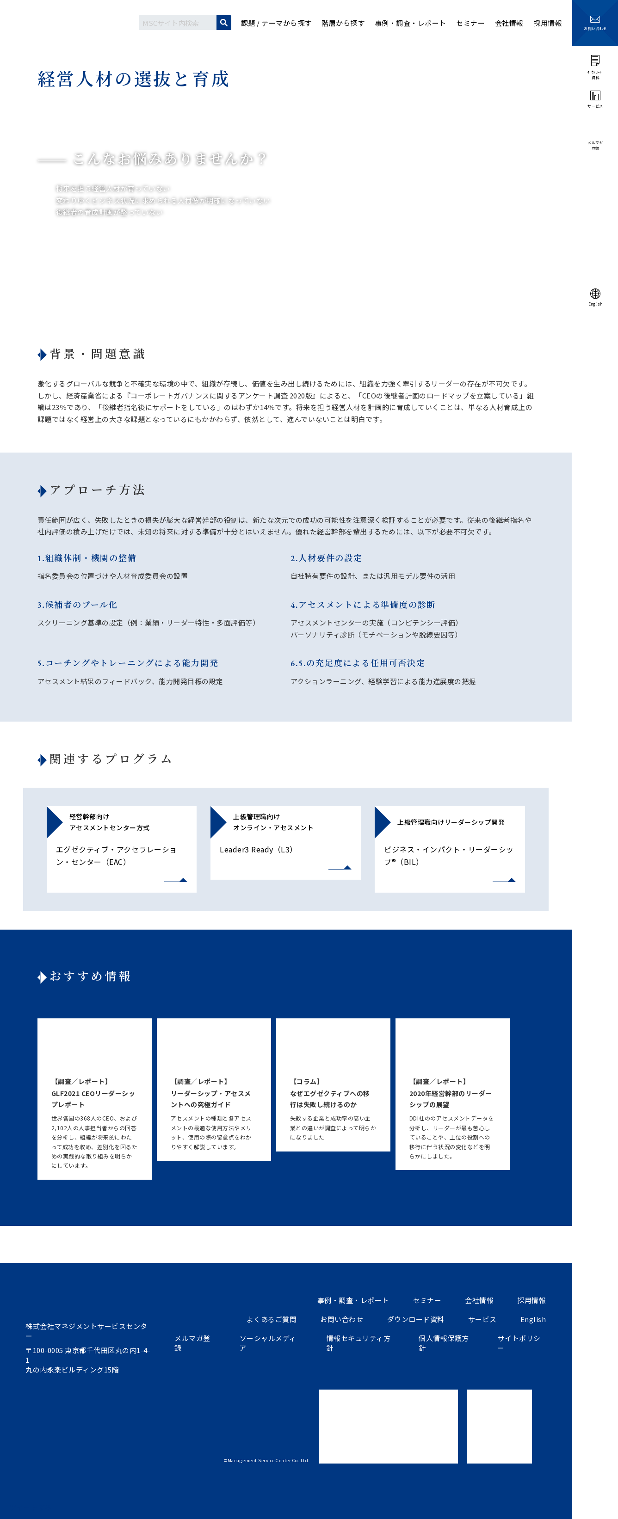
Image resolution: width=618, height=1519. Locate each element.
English (534, 1319)
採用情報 (532, 1300)
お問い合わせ (343, 1319)
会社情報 (480, 1300)
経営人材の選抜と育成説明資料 (458, 252)
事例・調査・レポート (355, 1300)
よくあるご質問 (274, 1319)
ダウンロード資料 (417, 1319)
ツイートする (30, 1507)
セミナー (428, 1300)
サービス (483, 1319)
